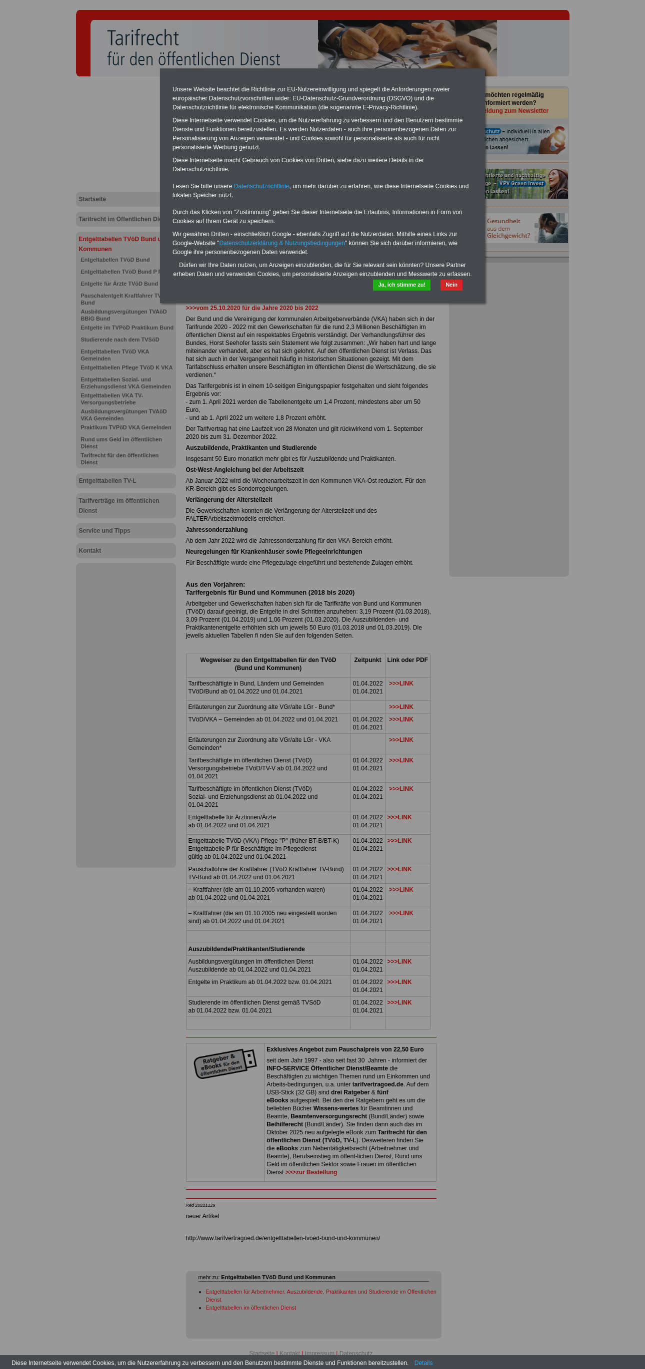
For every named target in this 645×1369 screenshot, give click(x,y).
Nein (452, 285)
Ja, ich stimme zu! (402, 285)
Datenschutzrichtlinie (262, 186)
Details (423, 1363)
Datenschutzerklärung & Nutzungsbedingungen (282, 243)
